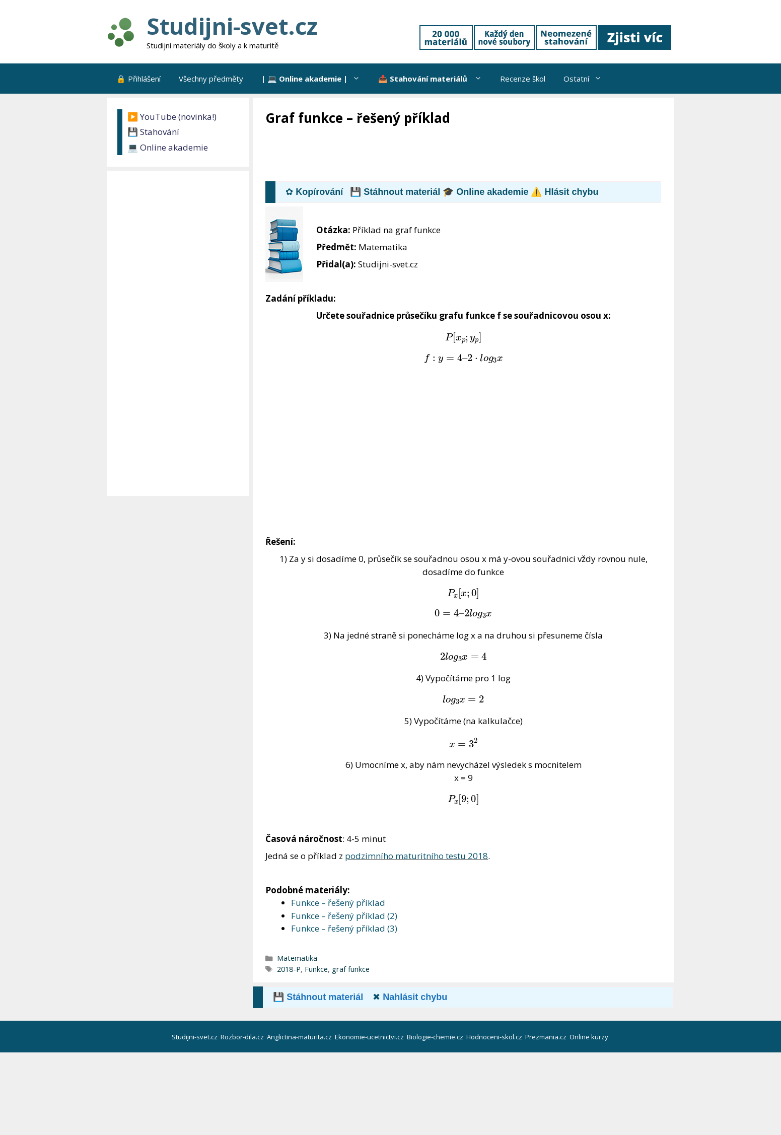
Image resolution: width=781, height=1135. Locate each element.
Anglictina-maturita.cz (300, 1036)
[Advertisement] (448, 154)
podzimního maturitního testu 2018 (416, 856)
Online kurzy (590, 1036)
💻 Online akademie (167, 147)
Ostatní (587, 78)
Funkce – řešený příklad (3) (344, 928)
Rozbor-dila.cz (243, 1036)
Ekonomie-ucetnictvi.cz (370, 1036)
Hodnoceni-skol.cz (495, 1036)
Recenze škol (522, 79)
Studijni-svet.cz (232, 26)
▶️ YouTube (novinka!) (172, 116)
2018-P (289, 969)
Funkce (316, 969)
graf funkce (351, 969)
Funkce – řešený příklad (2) (344, 915)
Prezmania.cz (546, 1036)
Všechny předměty (211, 79)
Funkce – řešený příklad (338, 902)
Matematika (297, 958)
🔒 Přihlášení (138, 79)
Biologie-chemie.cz (436, 1036)
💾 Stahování (153, 131)
